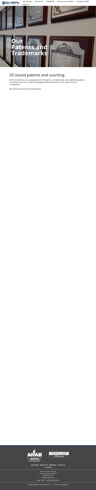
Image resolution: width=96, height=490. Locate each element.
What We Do (38, 1)
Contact (26, 4)
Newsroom (50, 1)
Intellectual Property (65, 1)
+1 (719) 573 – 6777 (48, 475)
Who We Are (27, 1)
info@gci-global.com (48, 477)
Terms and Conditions (61, 485)
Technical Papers (82, 1)
